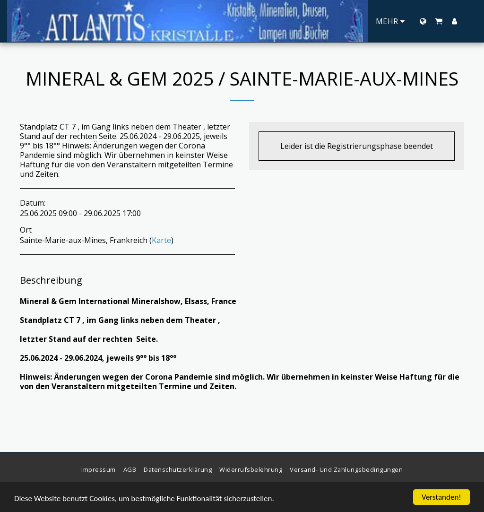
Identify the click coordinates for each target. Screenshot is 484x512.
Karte (161, 240)
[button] (438, 21)
